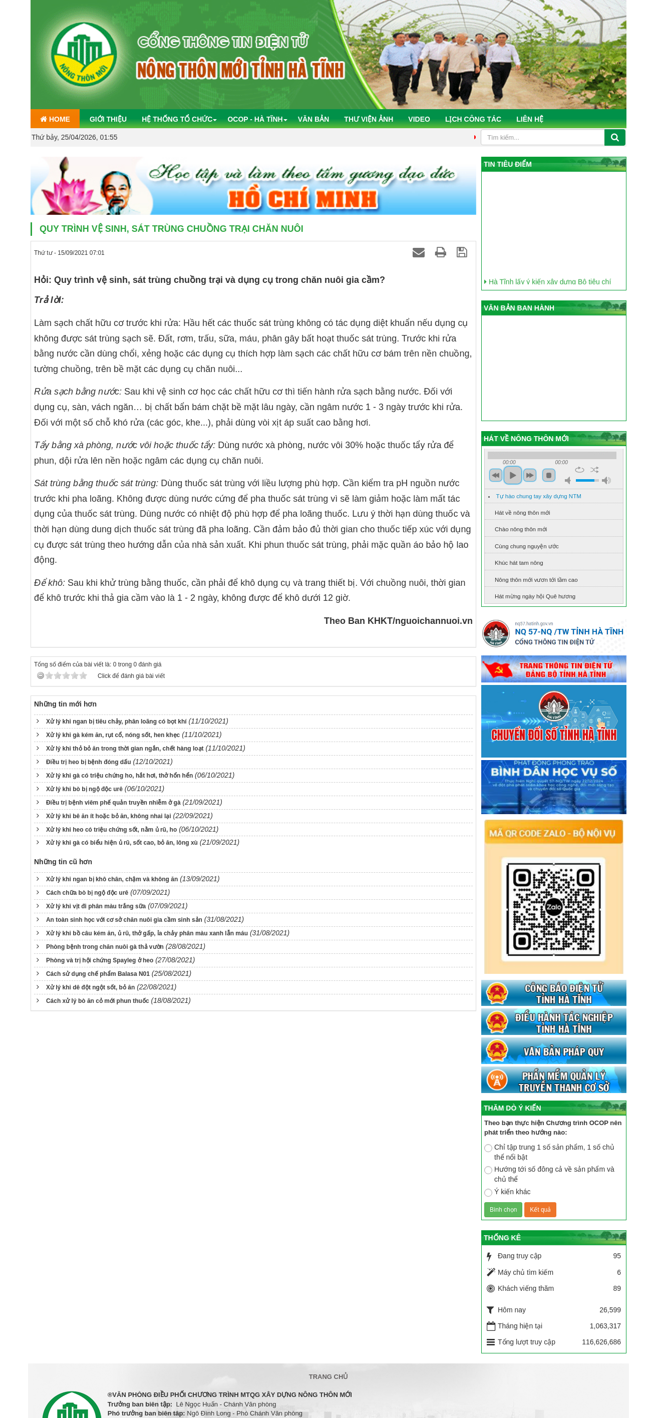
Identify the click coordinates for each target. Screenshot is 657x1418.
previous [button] (496, 475)
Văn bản (314, 119)
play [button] (513, 475)
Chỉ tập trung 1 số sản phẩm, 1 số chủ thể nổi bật (549, 1152)
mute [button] (569, 480)
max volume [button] (606, 480)
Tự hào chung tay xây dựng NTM (538, 496)
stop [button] (549, 475)
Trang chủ (329, 1376)
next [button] (530, 475)
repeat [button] (579, 469)
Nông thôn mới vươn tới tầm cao (536, 580)
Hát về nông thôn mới (522, 513)
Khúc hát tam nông (519, 563)
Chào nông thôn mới (521, 529)
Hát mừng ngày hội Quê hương (535, 596)
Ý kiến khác (507, 1192)
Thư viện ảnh (368, 119)
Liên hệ (529, 119)
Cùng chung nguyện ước (527, 546)
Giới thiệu (108, 119)
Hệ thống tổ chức (177, 119)
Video (419, 119)
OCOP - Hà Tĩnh (254, 119)
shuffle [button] (594, 469)
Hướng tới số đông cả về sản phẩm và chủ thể (549, 1174)
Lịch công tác (473, 119)
